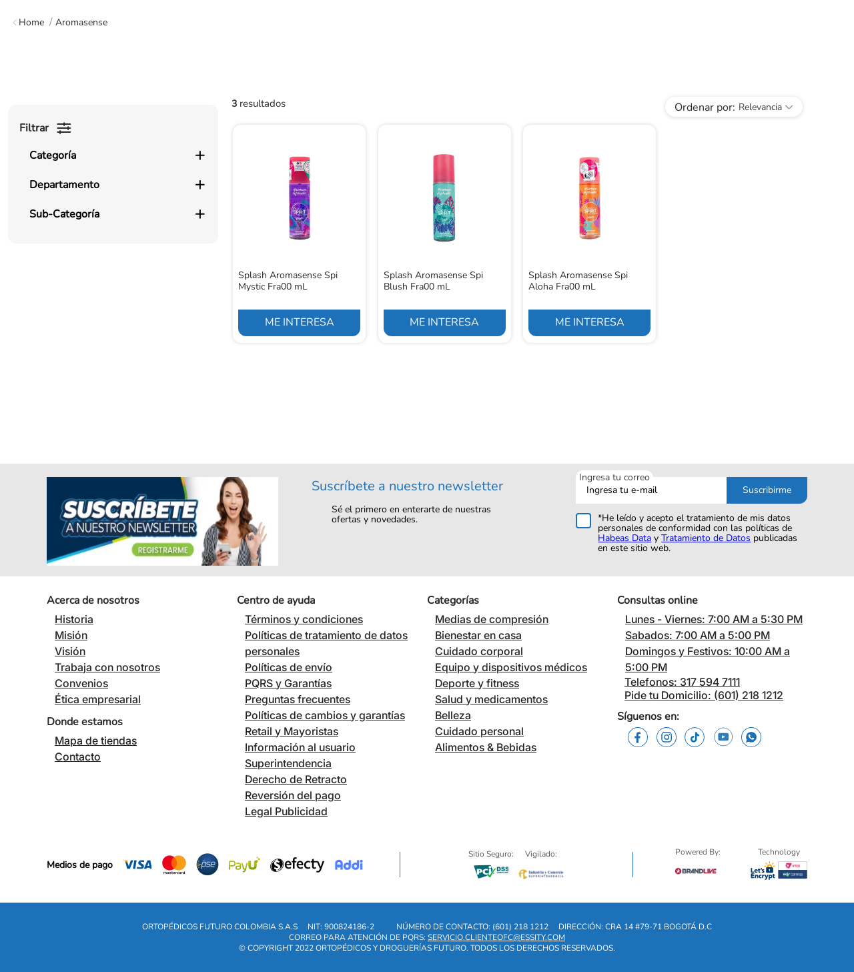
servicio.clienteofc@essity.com (496, 944)
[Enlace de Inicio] (28, 171)
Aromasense (81, 171)
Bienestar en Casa (215, 109)
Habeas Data (624, 544)
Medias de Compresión (50, 109)
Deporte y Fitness (688, 109)
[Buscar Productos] (632, 55)
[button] (117, 244)
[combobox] (434, 55)
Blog (810, 109)
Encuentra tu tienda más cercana (427, 12)
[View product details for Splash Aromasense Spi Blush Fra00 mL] (444, 341)
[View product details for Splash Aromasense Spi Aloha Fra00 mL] (589, 341)
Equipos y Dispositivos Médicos (518, 109)
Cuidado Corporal (344, 109)
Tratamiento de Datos (706, 544)
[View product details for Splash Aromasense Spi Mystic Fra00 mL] (299, 341)
